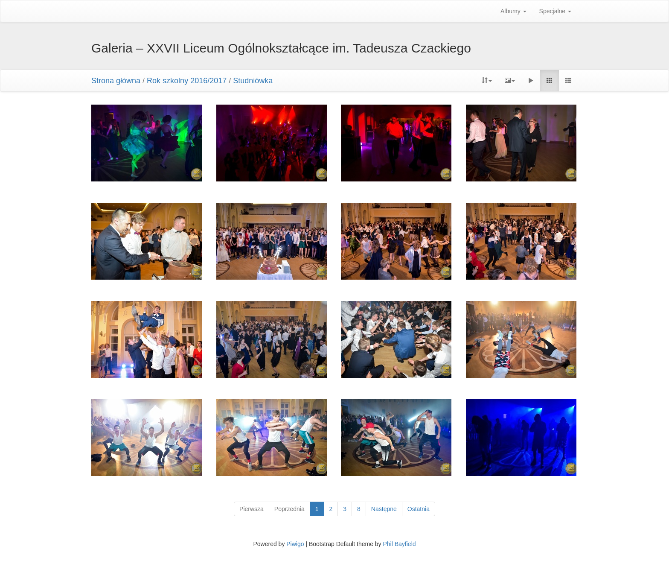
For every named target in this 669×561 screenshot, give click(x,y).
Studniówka (253, 80)
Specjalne (555, 11)
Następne (384, 508)
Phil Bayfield (399, 544)
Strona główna (115, 80)
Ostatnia (418, 508)
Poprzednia (289, 508)
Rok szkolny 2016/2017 (187, 80)
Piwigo (295, 544)
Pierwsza (251, 508)
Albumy (513, 11)
